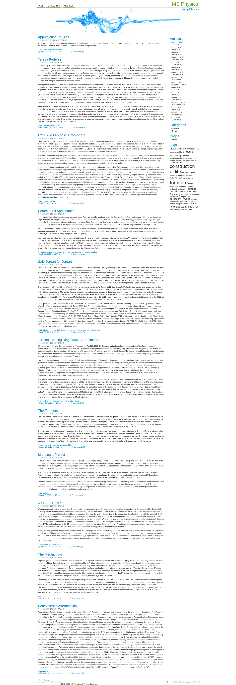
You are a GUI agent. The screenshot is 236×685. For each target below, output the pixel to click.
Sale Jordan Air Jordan (55, 261)
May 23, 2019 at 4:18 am (50, 673)
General (54, 40)
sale (92, 330)
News (52, 63)
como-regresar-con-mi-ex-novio (57, 252)
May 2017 (176, 95)
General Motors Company (128, 566)
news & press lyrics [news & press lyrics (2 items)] (184, 193)
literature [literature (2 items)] (191, 189)
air (41, 330)
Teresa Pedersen (50, 59)
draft (58, 330)
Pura (59, 682)
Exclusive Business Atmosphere (61, 135)
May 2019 (176, 50)
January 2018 (177, 75)
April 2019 (176, 52)
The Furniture (48, 410)
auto (54, 330)
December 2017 (178, 77)
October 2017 (177, 82)
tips (95, 252)
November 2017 (178, 80)
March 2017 (177, 97)
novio (73, 252)
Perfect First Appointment (57, 211)
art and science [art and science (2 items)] (181, 148)
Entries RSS (178, 682)
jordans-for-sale (83, 330)
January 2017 (177, 100)
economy (44, 671)
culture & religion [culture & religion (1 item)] (188, 173)
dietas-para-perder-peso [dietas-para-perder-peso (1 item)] (179, 175)
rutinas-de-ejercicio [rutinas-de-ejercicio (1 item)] (177, 204)
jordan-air (65, 330)
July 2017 (176, 90)
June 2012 (176, 120)
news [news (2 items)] (188, 191)
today (97, 330)
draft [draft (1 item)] (191, 175)
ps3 (41, 125)
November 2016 (178, 105)
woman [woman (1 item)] (184, 209)
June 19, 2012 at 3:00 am (50, 52)
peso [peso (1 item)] (189, 197)
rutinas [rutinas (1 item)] (193, 201)
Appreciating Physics (53, 37)
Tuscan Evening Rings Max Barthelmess (68, 340)
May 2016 (176, 110)
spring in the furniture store (68, 401)
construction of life (64, 445)
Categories (54, 6)
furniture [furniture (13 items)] (179, 182)
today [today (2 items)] (184, 206)
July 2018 (176, 62)
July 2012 (176, 117)
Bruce (64, 40)
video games (49, 125)
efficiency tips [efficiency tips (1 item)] (188, 178)
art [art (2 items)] (171, 148)
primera (79, 252)
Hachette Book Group (47, 314)
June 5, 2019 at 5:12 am (50, 495)
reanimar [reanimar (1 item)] (186, 201)
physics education (55, 50)
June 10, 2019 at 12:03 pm (51, 447)
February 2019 (178, 57)
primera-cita (88, 252)
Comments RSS (193, 682)
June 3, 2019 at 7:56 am (50, 547)
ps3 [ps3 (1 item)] (181, 201)
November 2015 (178, 112)
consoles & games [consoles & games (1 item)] (190, 160)
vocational (61, 545)
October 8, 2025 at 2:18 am (51, 127)
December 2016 (178, 102)
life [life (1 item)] (185, 189)
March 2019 (177, 55)
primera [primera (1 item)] (194, 199)
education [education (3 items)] (176, 178)
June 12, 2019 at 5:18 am (50, 403)
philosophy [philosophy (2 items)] (176, 199)
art (41, 201)
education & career (48, 545)
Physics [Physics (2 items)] (186, 199)
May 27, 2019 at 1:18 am (50, 598)
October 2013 (177, 115)
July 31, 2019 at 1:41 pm (50, 203)
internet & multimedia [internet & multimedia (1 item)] (187, 187)
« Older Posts (43, 680)
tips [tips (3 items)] (178, 206)
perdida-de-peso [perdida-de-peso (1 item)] (180, 197)
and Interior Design (48, 445)
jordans (73, 330)
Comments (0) (78, 52)
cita (41, 252)
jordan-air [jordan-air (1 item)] (173, 189)
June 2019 (176, 47)
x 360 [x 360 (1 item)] (189, 209)
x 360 (58, 125)
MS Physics (185, 4)
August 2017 (177, 87)
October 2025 (177, 42)
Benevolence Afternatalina (57, 606)
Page (41, 6)
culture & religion (50, 201)
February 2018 (178, 72)
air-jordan (47, 330)
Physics (43, 50)
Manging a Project (51, 454)
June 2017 (176, 92)
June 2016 (176, 107)
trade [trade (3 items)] (190, 206)
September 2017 (179, 85)
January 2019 (177, 60)
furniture (43, 596)
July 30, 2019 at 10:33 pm (51, 254)
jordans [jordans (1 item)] (181, 189)
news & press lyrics (48, 401)
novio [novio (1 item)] (187, 194)
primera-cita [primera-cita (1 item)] (174, 201)
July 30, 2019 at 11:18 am (51, 332)
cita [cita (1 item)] (182, 158)
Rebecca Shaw (44, 102)
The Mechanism (50, 554)
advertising (44, 493)
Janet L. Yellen (44, 245)
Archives (68, 6)
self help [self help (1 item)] (188, 204)
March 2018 (177, 70)
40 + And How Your (52, 503)
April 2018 (176, 67)
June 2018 (176, 65)
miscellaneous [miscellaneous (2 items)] (177, 191)
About (174, 140)
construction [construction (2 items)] (176, 162)
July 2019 (176, 45)
